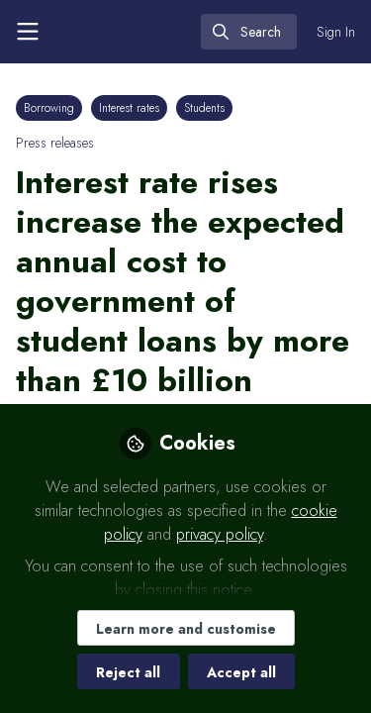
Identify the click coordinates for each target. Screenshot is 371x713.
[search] (249, 32)
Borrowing (49, 108)
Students (204, 108)
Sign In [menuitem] (336, 32)
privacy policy (219, 534)
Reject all (128, 672)
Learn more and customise (186, 629)
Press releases (55, 143)
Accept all (241, 672)
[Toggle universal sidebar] (27, 31)
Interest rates (129, 108)
